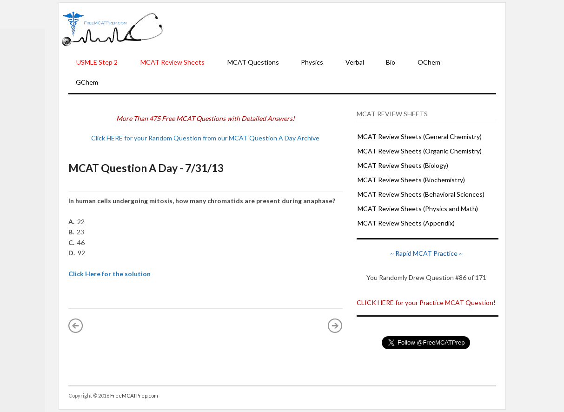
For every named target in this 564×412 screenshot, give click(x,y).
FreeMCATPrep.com (134, 395)
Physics (312, 62)
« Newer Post (75, 325)
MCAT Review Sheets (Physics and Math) (418, 209)
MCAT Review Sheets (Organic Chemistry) (420, 151)
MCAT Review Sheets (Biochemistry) (411, 180)
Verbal (354, 62)
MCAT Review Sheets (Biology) (403, 165)
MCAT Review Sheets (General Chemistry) (420, 136)
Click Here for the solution (109, 274)
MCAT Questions (253, 62)
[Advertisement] (334, 28)
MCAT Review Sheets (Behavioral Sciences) (421, 194)
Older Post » (335, 325)
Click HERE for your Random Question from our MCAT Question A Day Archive (205, 138)
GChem (87, 82)
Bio (390, 62)
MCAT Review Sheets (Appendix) (406, 223)
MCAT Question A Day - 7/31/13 (146, 167)
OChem (429, 62)
